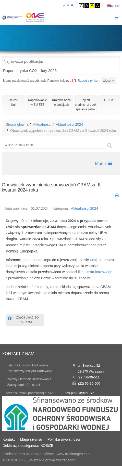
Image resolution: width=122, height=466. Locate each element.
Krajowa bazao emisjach (61, 102)
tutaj (93, 260)
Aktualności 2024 (69, 124)
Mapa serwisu (31, 439)
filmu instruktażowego (95, 272)
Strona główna (17, 124)
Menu (103, 163)
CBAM (108, 100)
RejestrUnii (13, 102)
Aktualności (42, 124)
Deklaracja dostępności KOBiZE (28, 445)
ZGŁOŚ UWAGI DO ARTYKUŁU (23, 319)
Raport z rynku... (89, 80)
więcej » (108, 80)
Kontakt (9, 439)
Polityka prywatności (63, 439)
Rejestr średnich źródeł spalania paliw (85, 104)
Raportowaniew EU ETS (37, 102)
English (115, 5)
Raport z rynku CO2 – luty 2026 (30, 70)
